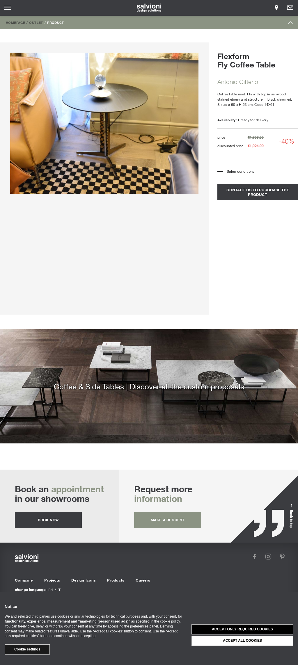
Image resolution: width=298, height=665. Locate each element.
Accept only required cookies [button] (242, 629)
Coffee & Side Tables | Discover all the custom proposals (149, 386)
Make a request (168, 520)
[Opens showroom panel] (276, 8)
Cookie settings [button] (27, 649)
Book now (48, 520)
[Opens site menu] (8, 8)
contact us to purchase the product (257, 192)
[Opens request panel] (290, 8)
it (59, 589)
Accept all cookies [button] (242, 641)
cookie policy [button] (170, 621)
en (50, 589)
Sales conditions (241, 171)
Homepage (15, 22)
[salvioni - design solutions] (149, 7)
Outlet (36, 22)
